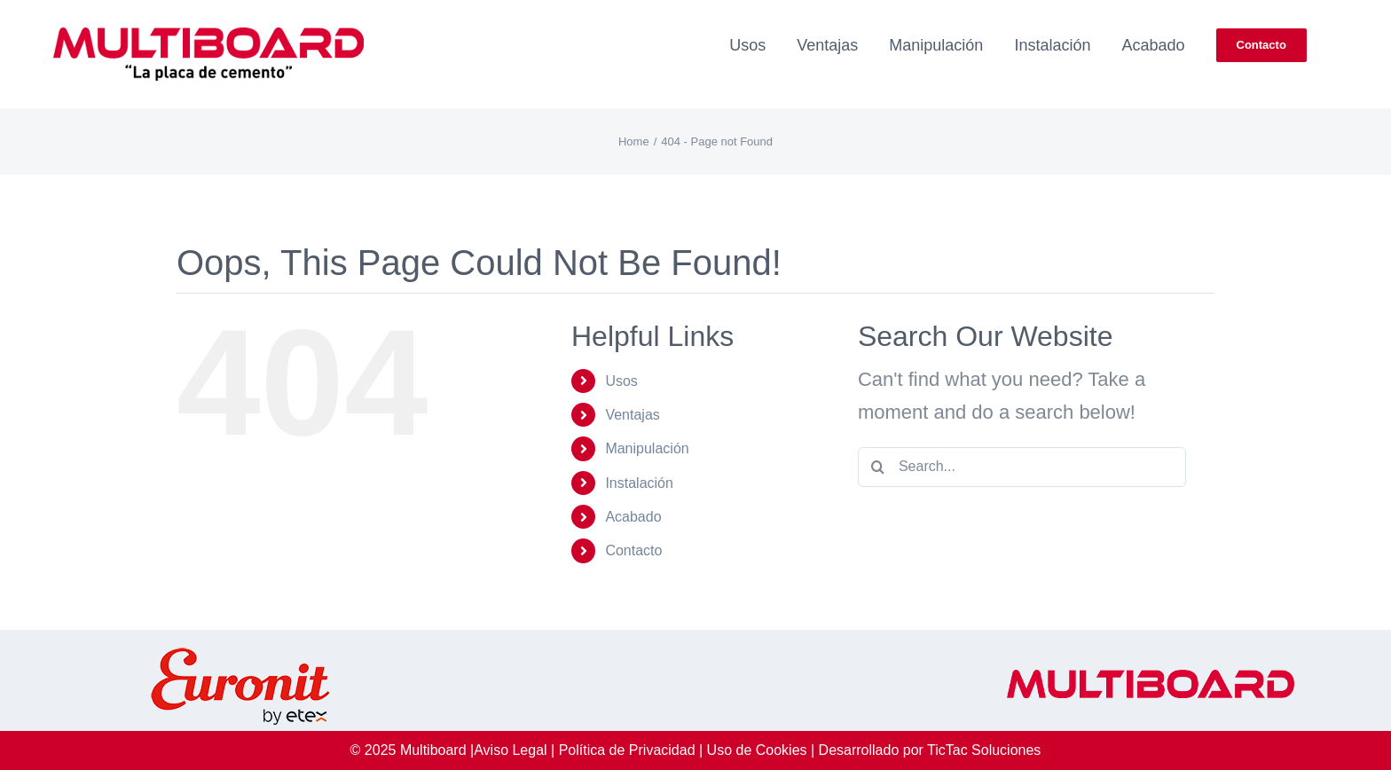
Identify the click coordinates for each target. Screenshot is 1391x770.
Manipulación (646, 448)
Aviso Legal (510, 750)
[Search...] (1022, 467)
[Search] (878, 467)
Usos (621, 381)
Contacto (633, 550)
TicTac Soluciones (984, 750)
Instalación (639, 483)
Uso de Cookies (757, 750)
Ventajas (632, 414)
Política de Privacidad (627, 750)
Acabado (633, 516)
